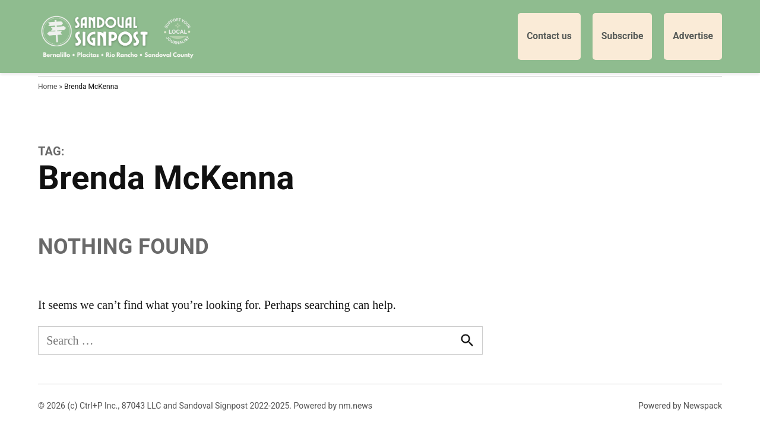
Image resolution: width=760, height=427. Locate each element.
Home (47, 86)
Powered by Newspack (680, 405)
